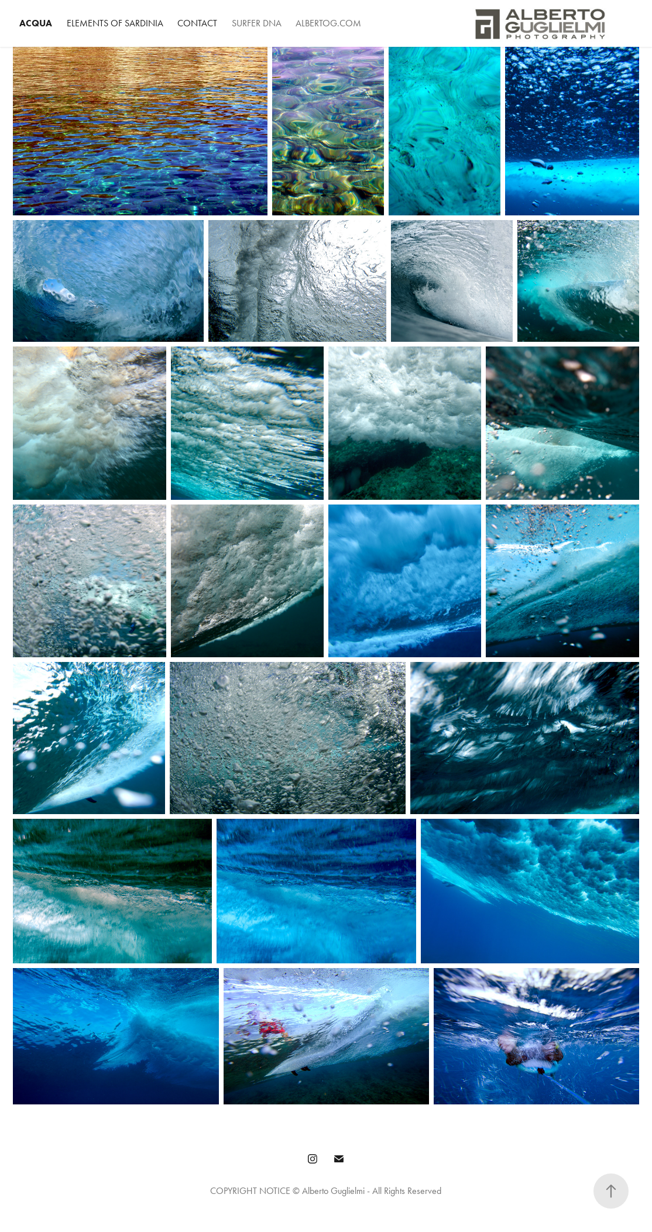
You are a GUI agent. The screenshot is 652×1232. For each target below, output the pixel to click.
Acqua (35, 23)
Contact (197, 23)
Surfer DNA (257, 23)
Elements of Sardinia (115, 23)
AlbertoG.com (328, 23)
